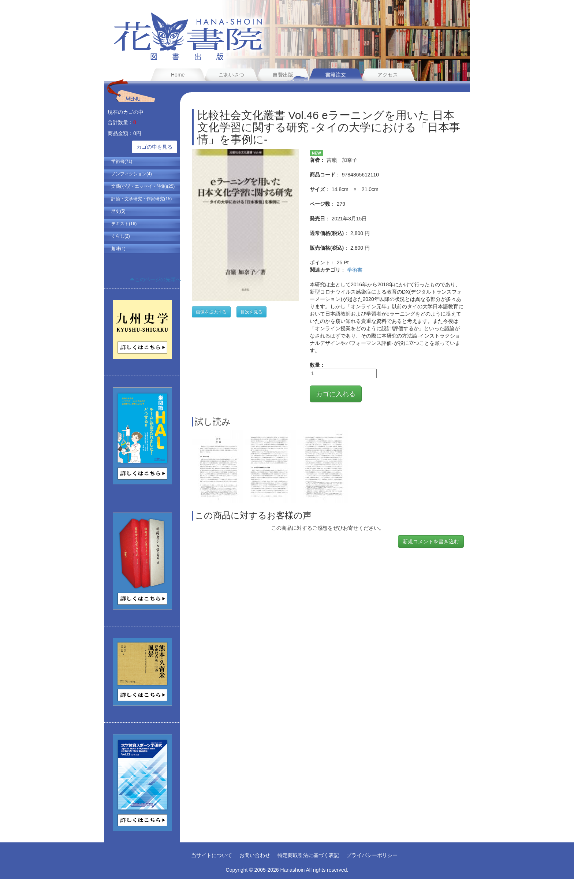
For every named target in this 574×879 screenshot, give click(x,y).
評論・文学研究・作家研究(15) (141, 198)
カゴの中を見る (154, 147)
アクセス (387, 75)
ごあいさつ (231, 75)
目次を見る (251, 311)
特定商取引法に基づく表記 (308, 855)
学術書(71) (121, 161)
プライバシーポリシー (372, 855)
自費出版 (283, 75)
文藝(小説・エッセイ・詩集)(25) (143, 186)
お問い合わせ (254, 855)
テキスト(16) (124, 223)
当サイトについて (211, 855)
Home (177, 75)
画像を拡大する (211, 311)
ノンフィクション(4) (131, 173)
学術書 (354, 270)
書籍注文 (335, 75)
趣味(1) (118, 248)
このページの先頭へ (155, 279)
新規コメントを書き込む (431, 541)
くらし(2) (120, 236)
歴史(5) (118, 211)
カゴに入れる (335, 394)
